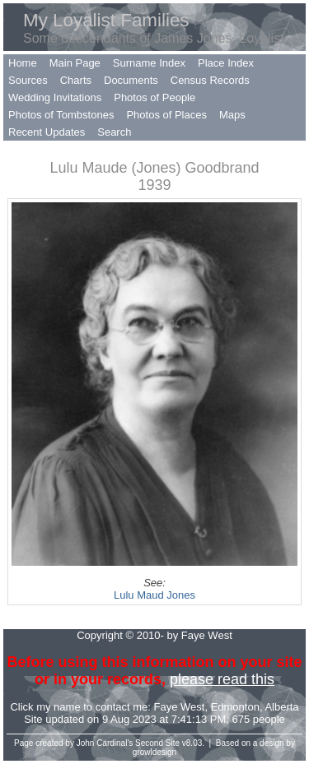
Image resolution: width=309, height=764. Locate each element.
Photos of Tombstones (61, 115)
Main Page (75, 63)
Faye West (179, 707)
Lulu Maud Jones (154, 595)
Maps (232, 115)
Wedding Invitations (54, 97)
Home (22, 63)
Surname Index (149, 63)
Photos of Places (166, 115)
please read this (222, 679)
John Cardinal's (105, 743)
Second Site (157, 743)
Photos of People (154, 97)
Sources (28, 80)
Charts (75, 80)
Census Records (210, 80)
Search (114, 132)
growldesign (154, 752)
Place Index (226, 63)
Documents (131, 80)
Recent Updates (46, 132)
